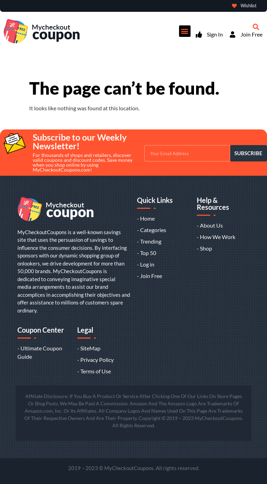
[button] (185, 31)
